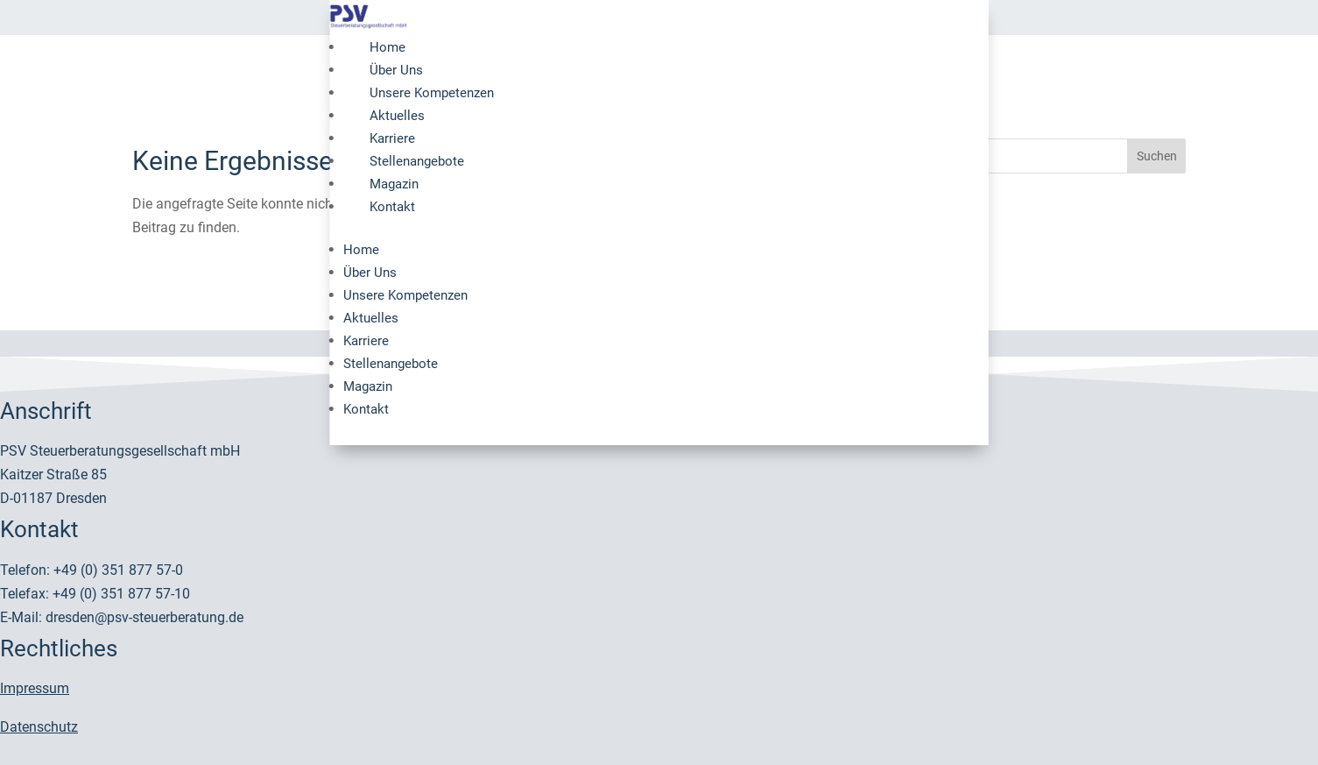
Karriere (392, 138)
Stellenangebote (417, 161)
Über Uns (396, 70)
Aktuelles (397, 116)
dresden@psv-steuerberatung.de (144, 617)
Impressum (34, 688)
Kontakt (392, 207)
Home (387, 47)
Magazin (394, 184)
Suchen (1157, 156)
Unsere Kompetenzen (432, 93)
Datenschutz (39, 727)
